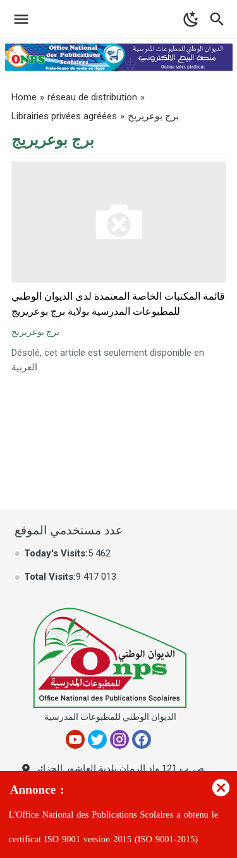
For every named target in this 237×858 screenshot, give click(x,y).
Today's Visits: (56, 553)
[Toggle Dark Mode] (191, 19)
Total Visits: (50, 576)
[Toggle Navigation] (18, 19)
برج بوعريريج (35, 332)
